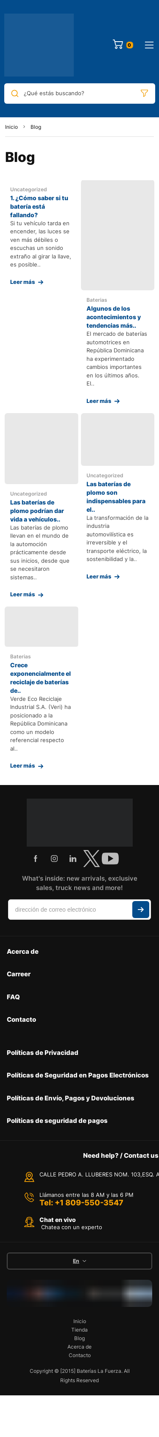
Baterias (96, 300)
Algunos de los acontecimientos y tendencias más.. (113, 317)
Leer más (22, 281)
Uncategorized (28, 189)
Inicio (11, 127)
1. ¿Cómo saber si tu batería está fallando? (39, 206)
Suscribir (141, 910)
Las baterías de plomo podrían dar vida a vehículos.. (37, 511)
